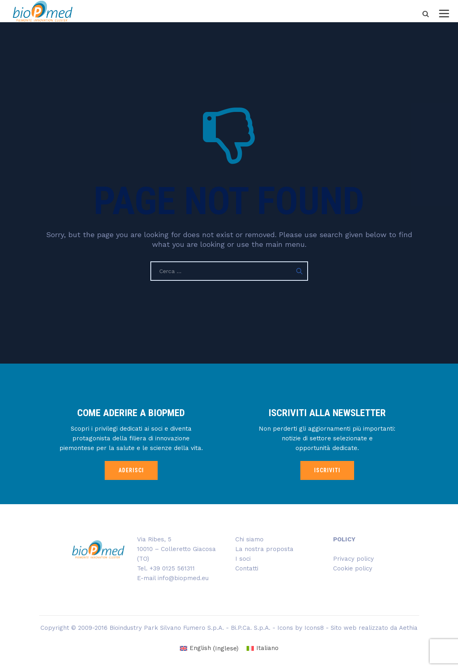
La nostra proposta (264, 549)
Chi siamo (249, 539)
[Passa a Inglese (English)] (209, 648)
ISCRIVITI (327, 470)
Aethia (408, 627)
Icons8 (314, 627)
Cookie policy (352, 568)
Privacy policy (353, 558)
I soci (243, 558)
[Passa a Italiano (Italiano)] (263, 648)
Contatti (246, 568)
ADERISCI (131, 470)
